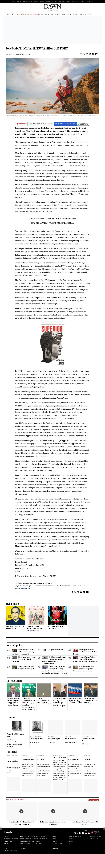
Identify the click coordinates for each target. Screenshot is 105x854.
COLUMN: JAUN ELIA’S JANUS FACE (15, 627)
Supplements (75, 1)
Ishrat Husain (10, 740)
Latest (13, 14)
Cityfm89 (71, 839)
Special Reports (57, 843)
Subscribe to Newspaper (27, 836)
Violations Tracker (23, 14)
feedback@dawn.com (22, 588)
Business (57, 14)
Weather (38, 841)
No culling (40, 759)
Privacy (6, 848)
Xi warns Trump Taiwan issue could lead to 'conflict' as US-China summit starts (85, 659)
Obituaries (90, 1)
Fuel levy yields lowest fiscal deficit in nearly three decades (85, 652)
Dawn (54, 836)
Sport (80, 14)
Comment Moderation (10, 850)
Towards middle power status (16, 735)
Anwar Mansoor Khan (71, 742)
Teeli (70, 843)
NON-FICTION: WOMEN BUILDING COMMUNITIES (35, 628)
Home (8, 14)
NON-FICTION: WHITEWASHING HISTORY (37, 48)
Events (68, 1)
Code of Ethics (8, 841)
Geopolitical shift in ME (56, 650)
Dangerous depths (54, 739)
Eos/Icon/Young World (75, 836)
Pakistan (44, 14)
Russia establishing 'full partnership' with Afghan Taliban (75, 700)
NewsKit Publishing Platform (94, 839)
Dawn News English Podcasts (16, 799)
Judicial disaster (70, 739)
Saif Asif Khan (10, 54)
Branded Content (25, 843)
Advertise (61, 1)
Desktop (38, 843)
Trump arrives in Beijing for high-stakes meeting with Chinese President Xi (23, 652)
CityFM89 (54, 1)
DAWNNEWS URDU (27, 1)
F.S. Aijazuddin (52, 742)
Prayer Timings (40, 836)
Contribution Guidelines (11, 839)
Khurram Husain (35, 742)
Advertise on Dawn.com (27, 841)
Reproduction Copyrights (28, 839)
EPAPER (13, 1)
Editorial (12, 751)
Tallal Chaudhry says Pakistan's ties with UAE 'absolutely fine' (90, 701)
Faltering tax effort (36, 739)
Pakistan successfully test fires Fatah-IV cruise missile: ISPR (44, 701)
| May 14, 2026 (52, 10)
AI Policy (6, 843)
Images (36, 1)
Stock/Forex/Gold (41, 839)
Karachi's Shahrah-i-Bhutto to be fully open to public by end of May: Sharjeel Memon (13, 702)
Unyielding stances (59, 757)
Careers (83, 1)
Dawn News (55, 848)
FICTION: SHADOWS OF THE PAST (56, 627)
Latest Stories (14, 680)
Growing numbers (28, 759)
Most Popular (15, 645)
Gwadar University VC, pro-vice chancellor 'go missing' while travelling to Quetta (59, 702)
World (75, 14)
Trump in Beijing (12, 761)
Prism (69, 14)
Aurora (48, 1)
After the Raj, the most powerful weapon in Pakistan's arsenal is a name (83, 669)
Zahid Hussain (86, 744)
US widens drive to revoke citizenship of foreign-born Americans (24, 659)
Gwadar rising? (73, 759)
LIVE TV (19, 1)
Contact (6, 836)
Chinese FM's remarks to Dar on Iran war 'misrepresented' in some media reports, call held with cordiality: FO (28, 704)
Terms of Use (8, 846)
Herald (42, 1)
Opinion (50, 14)
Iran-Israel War (35, 14)
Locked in (87, 759)
